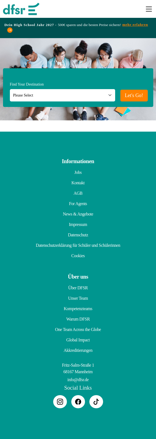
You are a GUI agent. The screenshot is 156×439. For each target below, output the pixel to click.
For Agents (78, 203)
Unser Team (78, 298)
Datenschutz (78, 235)
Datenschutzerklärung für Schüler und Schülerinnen (78, 245)
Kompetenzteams (78, 308)
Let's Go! (134, 95)
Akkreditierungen (78, 350)
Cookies (78, 255)
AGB (77, 193)
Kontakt (77, 182)
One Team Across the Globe (78, 329)
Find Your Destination (27, 84)
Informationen (78, 161)
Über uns (78, 277)
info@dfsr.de (78, 379)
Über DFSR (78, 287)
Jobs (77, 172)
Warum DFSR (78, 319)
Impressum (78, 224)
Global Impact (78, 340)
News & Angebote (78, 214)
